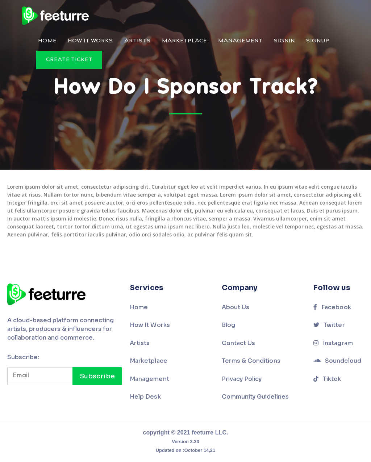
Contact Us (238, 343)
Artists (137, 41)
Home (47, 41)
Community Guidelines (255, 396)
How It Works (90, 41)
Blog (228, 325)
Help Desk (145, 396)
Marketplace (184, 41)
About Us (236, 307)
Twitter (329, 325)
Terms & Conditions (251, 361)
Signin (284, 41)
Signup (317, 41)
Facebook (332, 307)
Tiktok (327, 379)
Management (240, 41)
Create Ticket (69, 60)
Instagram (333, 343)
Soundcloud (337, 361)
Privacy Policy (242, 379)
